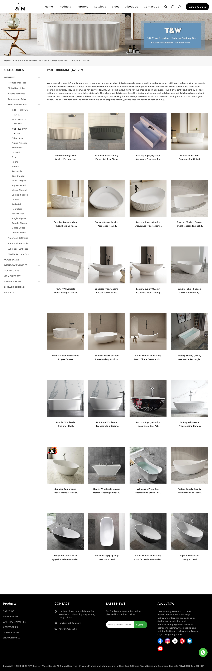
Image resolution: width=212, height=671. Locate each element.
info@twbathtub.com (70, 623)
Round (15, 161)
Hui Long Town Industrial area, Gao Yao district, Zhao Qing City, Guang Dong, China (77, 614)
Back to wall (18, 213)
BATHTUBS (35, 60)
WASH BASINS (11, 259)
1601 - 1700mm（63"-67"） (19, 121)
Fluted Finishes (19, 143)
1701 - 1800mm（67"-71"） (78, 60)
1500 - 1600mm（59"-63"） (20, 112)
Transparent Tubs (17, 99)
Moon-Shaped (19, 190)
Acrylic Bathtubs (16, 93)
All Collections (20, 60)
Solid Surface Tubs (53, 60)
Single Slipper (19, 218)
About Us (131, 6)
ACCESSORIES (11, 270)
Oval (14, 157)
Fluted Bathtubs (16, 88)
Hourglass (17, 209)
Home (49, 6)
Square (15, 166)
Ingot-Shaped (19, 185)
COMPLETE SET (12, 276)
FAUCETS (9, 292)
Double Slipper (19, 223)
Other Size (17, 138)
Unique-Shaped (20, 194)
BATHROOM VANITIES (15, 265)
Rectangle (17, 171)
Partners (82, 6)
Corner (15, 199)
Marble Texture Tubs (18, 254)
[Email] (120, 624)
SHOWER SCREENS (14, 287)
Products (65, 6)
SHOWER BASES (12, 281)
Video (116, 6)
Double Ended (19, 232)
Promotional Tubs (17, 82)
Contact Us (151, 6)
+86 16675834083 (68, 629)
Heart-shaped (19, 180)
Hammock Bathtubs (18, 243)
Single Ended (18, 227)
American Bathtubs (18, 238)
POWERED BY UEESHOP (191, 666)
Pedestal (16, 204)
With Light (17, 147)
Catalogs (100, 6)
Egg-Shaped (18, 176)
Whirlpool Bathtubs (18, 249)
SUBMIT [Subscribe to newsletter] (140, 624)
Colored (16, 152)
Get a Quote (197, 6)
